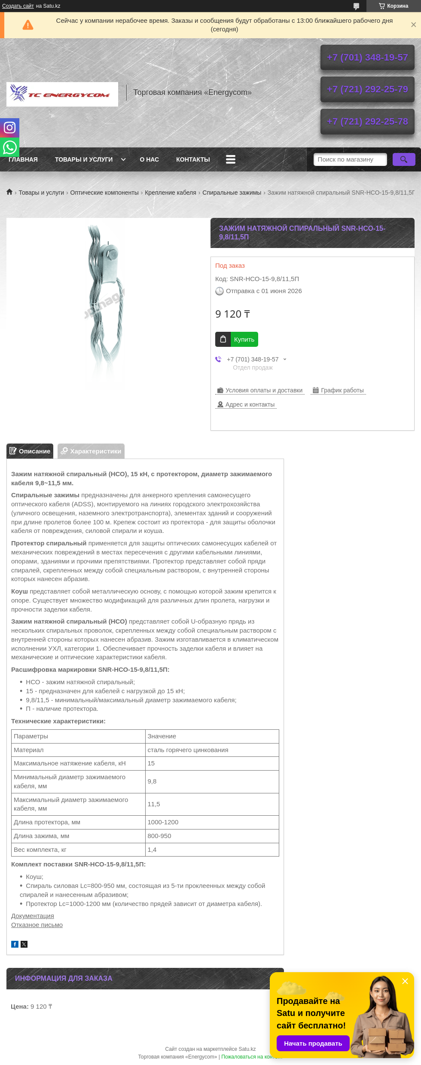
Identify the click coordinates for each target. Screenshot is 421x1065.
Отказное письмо (37, 924)
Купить (244, 339)
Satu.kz (247, 1049)
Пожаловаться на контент (252, 1057)
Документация (32, 915)
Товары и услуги (84, 159)
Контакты (193, 159)
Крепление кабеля (170, 192)
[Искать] (404, 159)
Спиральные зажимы (231, 192)
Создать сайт (18, 6)
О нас (149, 159)
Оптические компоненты (104, 192)
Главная (23, 159)
